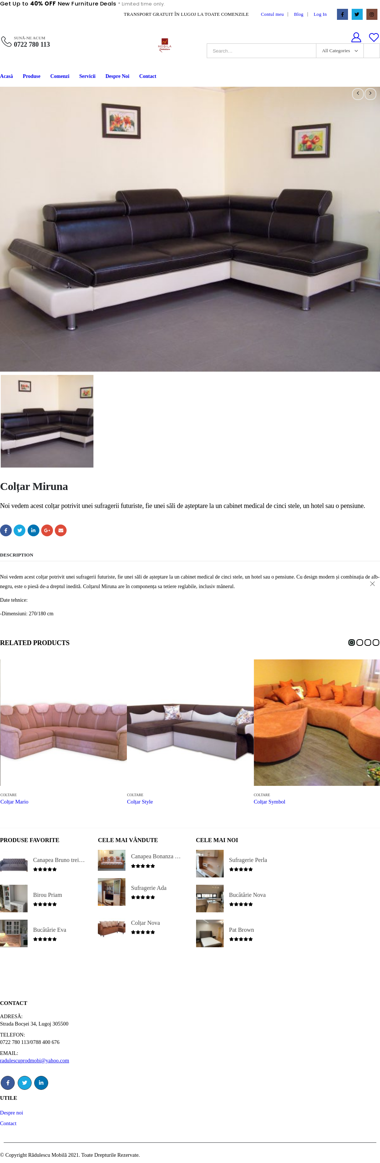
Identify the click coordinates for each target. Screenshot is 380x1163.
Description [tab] (16, 554)
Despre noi (11, 1112)
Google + (47, 530)
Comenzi (60, 76)
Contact (147, 76)
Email (61, 530)
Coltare (8, 794)
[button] (352, 642)
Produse (31, 76)
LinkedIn (33, 530)
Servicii (87, 76)
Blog (298, 14)
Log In (320, 14)
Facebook (6, 530)
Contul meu (272, 14)
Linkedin (41, 1082)
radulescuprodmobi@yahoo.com (34, 1060)
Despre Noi (117, 76)
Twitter (19, 530)
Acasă (6, 76)
